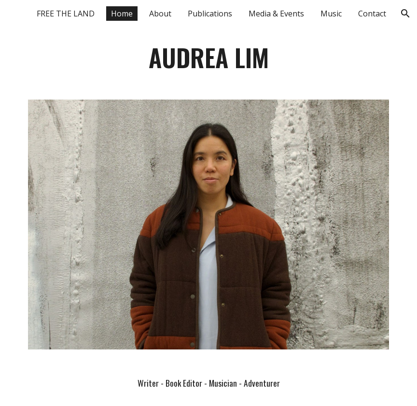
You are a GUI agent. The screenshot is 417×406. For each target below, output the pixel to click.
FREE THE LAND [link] (66, 13)
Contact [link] (372, 13)
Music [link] (331, 13)
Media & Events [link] (276, 13)
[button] (405, 13)
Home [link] (122, 13)
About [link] (160, 13)
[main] (208, 57)
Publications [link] (210, 13)
